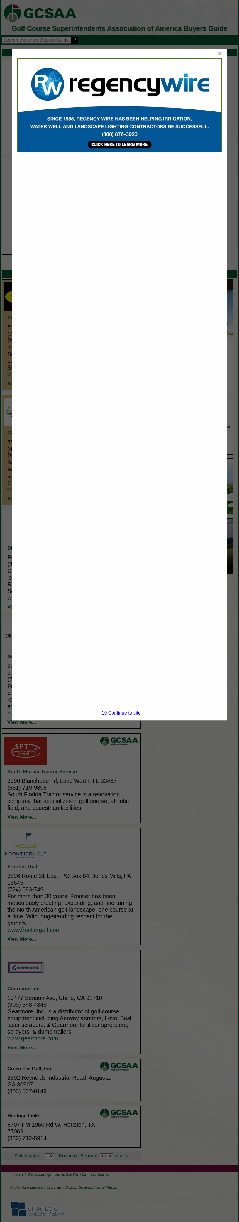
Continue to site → (124, 712)
